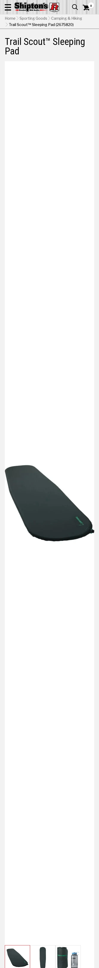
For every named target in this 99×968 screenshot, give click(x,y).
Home (10, 18)
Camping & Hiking (66, 18)
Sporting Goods (33, 18)
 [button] (75, 7)
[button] (8, 7)
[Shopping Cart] (88, 7)
